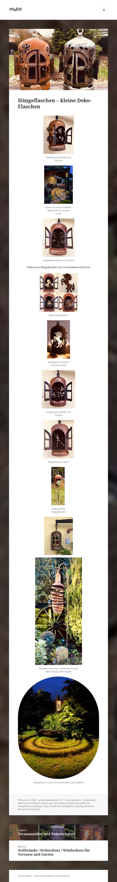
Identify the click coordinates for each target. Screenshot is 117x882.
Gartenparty (72, 803)
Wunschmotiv (33, 809)
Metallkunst (55, 806)
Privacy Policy (25, 875)
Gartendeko (59, 803)
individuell (37, 806)
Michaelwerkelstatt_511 (52, 800)
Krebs (46, 806)
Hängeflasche (74, 800)
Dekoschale (47, 803)
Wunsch (22, 809)
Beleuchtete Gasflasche (29, 803)
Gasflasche (84, 803)
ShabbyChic (67, 806)
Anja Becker (90, 800)
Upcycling (79, 806)
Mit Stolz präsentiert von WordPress (52, 875)
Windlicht (89, 806)
